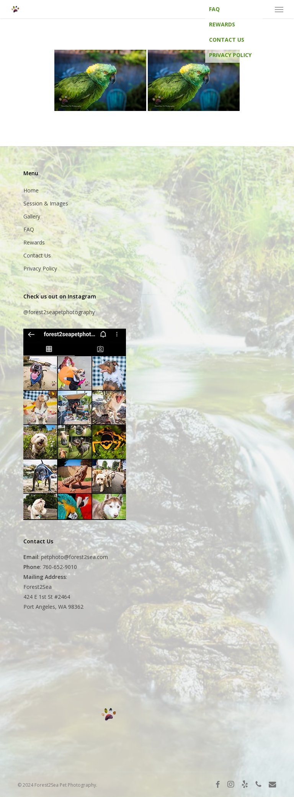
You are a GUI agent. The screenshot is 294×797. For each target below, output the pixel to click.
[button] (279, 9)
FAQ (214, 9)
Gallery (31, 216)
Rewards (222, 24)
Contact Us (226, 39)
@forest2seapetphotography (59, 312)
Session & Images (45, 203)
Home (31, 190)
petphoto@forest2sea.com (74, 557)
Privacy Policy (230, 55)
